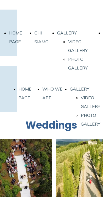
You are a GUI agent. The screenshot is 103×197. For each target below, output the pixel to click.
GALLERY (67, 33)
